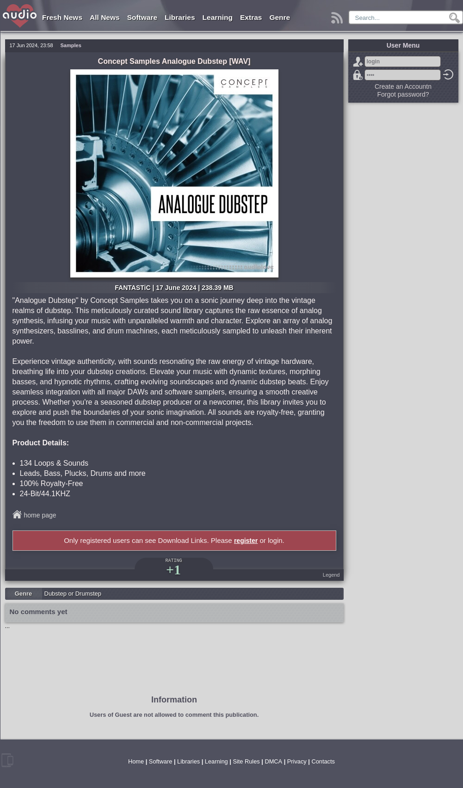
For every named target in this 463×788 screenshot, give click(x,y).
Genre (279, 17)
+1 (173, 569)
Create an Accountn (403, 86)
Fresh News (62, 17)
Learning (218, 17)
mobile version (7, 760)
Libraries (180, 17)
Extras (251, 17)
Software (142, 17)
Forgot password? (358, 75)
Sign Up (358, 61)
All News (105, 17)
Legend (331, 575)
